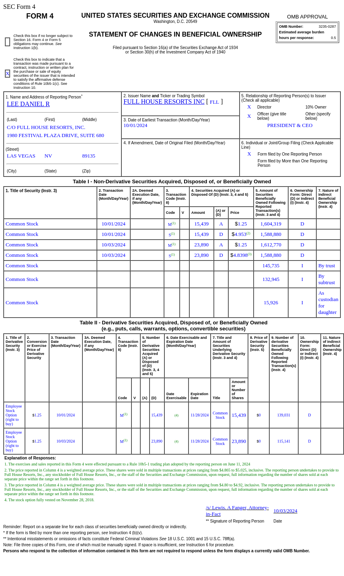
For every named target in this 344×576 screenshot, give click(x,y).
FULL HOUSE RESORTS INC (164, 101)
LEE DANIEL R (28, 103)
